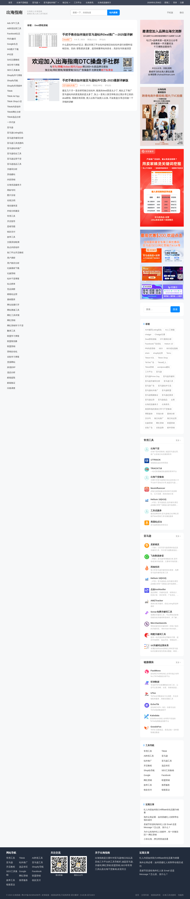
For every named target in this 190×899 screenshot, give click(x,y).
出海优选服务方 (104, 2)
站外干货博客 (13, 278)
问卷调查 (11, 388)
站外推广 (148, 761)
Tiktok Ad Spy (13, 96)
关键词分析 (12, 169)
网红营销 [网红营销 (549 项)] (160, 423)
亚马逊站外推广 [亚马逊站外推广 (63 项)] (151, 390)
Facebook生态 (13, 33)
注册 (182, 2)
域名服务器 (12, 205)
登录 (175, 2)
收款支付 (11, 232)
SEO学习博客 (13, 65)
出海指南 (14, 12)
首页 (10, 2)
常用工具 (11, 216)
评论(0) (102, 39)
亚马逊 (35, 2)
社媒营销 (11, 273)
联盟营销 (11, 346)
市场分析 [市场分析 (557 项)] (160, 414)
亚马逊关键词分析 (15, 138)
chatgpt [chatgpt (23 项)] (148, 334)
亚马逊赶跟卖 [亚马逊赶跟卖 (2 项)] (167, 395)
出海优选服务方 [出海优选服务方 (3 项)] (151, 404)
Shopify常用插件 (14, 86)
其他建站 (11, 174)
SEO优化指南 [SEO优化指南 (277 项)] (172, 348)
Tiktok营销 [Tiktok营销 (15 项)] (149, 367)
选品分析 (11, 372)
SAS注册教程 (13, 60)
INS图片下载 (13, 49)
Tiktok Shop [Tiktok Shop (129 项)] (163, 358)
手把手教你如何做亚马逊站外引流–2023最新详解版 (95, 80)
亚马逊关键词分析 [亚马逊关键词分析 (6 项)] (152, 381)
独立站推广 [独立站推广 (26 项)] (159, 418)
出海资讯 (89, 2)
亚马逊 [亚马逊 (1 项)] (159, 372)
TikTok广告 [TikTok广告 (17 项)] (149, 362)
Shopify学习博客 (14, 75)
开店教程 (148, 765)
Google (147, 775)
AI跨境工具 (149, 756)
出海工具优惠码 (169, 895)
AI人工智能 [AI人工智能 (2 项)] (169, 330)
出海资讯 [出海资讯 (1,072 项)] (165, 404)
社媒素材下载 (13, 268)
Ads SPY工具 (13, 23)
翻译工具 (11, 331)
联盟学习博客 (13, 336)
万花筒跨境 (65, 895)
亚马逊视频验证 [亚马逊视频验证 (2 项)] (151, 395)
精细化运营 (12, 294)
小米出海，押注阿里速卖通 (156, 839)
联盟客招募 (12, 341)
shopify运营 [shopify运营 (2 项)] (158, 353)
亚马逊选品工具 (14, 164)
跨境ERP (11, 367)
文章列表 (145, 895)
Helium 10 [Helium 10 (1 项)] (168, 344)
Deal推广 (67, 39)
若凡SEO (91, 895)
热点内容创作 (13, 247)
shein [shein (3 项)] (147, 353)
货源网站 (11, 362)
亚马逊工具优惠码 (15, 143)
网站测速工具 (13, 310)
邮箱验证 (11, 383)
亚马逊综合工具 (14, 153)
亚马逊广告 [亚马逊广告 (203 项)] (150, 386)
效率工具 (11, 237)
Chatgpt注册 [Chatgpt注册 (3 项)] (160, 334)
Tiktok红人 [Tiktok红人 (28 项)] (162, 362)
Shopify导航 (12, 80)
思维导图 (11, 226)
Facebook (166, 775)
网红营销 (11, 320)
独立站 (65, 2)
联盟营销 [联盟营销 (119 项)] (171, 423)
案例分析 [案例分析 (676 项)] (171, 414)
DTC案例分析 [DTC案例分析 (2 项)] (166, 339)
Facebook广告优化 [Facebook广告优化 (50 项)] (153, 344)
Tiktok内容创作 (14, 106)
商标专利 (11, 190)
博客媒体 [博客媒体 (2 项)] (149, 414)
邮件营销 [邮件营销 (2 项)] (171, 428)
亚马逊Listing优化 (15, 133)
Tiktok (10, 91)
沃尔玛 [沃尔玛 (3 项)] (148, 418)
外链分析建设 (13, 211)
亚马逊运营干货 (14, 159)
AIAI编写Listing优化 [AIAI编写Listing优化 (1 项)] (153, 330)
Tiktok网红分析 (14, 112)
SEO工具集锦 (13, 70)
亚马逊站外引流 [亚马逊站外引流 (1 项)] (164, 386)
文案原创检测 (13, 242)
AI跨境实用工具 (14, 28)
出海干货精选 (22, 2)
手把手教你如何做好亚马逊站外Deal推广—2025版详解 (97, 34)
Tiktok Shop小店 (14, 101)
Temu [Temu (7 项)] (168, 353)
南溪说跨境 (56, 895)
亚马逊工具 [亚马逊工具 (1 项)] (168, 381)
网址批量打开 (13, 305)
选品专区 (166, 765)
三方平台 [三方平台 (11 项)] (149, 372)
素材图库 (11, 299)
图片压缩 (11, 195)
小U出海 (83, 895)
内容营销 (11, 179)
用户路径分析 (13, 263)
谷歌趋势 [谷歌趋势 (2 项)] (160, 428)
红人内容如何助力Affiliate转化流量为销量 (159, 858)
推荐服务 (166, 785)
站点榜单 (11, 284)
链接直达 (166, 790)
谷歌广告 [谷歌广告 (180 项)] (149, 428)
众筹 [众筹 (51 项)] (173, 400)
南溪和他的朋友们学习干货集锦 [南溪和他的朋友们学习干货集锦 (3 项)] (158, 409)
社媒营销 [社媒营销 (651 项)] (149, 423)
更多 (178, 440)
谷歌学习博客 (13, 357)
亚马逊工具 (167, 761)
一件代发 (11, 122)
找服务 (181, 895)
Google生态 (12, 44)
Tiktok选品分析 (14, 117)
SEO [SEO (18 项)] (161, 348)
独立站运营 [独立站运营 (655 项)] (172, 418)
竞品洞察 (11, 289)
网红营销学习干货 (15, 325)
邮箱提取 (11, 377)
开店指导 (11, 221)
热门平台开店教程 (15, 252)
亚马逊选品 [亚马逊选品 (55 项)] (162, 400)
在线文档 (11, 200)
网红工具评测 (13, 315)
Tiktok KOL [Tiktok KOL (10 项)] (149, 358)
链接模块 (149, 662)
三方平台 (77, 2)
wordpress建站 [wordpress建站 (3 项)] (163, 367)
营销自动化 (12, 351)
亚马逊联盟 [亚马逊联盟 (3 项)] (166, 390)
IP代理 (10, 54)
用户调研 (11, 258)
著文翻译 (75, 895)
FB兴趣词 (11, 39)
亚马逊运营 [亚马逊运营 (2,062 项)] (150, 400)
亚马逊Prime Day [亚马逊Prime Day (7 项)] (152, 376)
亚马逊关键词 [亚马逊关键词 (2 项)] (168, 376)
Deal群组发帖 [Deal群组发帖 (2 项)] (151, 339)
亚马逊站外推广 (50, 2)
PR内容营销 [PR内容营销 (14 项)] (150, 348)
